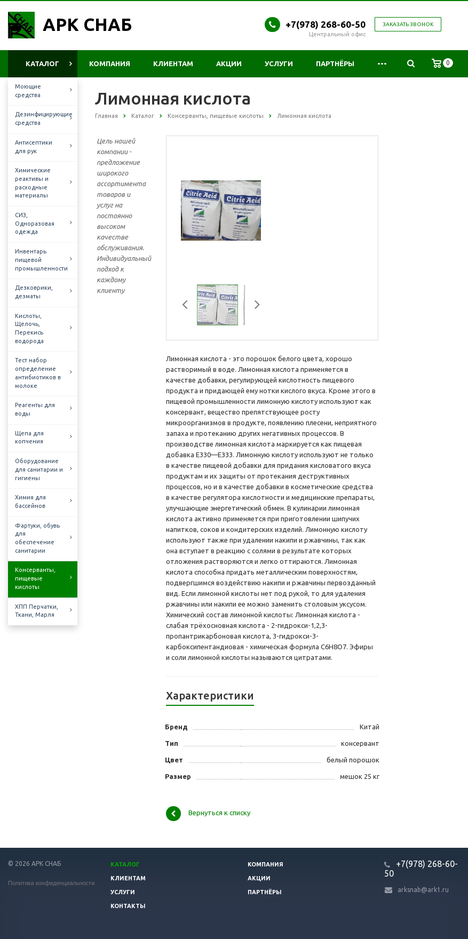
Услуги (279, 63)
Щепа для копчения (29, 437)
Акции (229, 63)
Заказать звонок (408, 24)
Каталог (42, 63)
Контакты (128, 906)
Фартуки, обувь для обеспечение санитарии (37, 538)
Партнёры (335, 63)
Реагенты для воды (35, 409)
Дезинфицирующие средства (44, 118)
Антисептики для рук (33, 146)
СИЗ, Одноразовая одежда (34, 223)
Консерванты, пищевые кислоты (35, 578)
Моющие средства (28, 90)
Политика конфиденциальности (51, 883)
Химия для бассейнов (30, 501)
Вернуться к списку (208, 813)
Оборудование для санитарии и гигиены (39, 469)
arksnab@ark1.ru (423, 889)
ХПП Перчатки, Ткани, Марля (36, 610)
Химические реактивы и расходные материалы (33, 182)
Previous (189, 306)
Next (253, 306)
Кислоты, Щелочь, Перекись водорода (29, 328)
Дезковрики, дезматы (34, 291)
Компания (109, 63)
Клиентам (173, 63)
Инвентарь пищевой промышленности (41, 259)
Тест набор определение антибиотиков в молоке (38, 372)
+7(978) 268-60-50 (325, 24)
